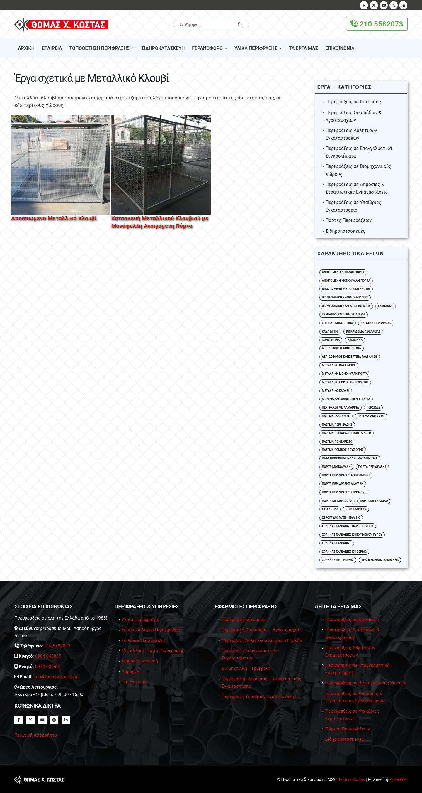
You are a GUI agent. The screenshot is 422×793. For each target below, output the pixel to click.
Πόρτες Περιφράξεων (349, 220)
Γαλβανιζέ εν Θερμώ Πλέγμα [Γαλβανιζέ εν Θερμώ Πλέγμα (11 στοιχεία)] (343, 314)
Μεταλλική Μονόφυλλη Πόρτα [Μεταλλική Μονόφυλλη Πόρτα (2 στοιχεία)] (345, 373)
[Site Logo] (61, 25)
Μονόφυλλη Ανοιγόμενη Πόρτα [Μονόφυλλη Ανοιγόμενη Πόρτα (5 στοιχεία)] (346, 399)
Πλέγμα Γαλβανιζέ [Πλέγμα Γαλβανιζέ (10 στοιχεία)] (336, 416)
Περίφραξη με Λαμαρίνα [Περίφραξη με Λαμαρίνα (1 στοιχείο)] (340, 407)
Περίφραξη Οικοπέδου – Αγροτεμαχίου (262, 629)
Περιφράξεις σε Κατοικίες (353, 101)
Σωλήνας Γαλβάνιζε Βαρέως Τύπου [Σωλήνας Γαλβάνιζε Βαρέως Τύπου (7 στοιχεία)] (347, 526)
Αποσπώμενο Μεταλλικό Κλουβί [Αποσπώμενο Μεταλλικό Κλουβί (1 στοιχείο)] (346, 289)
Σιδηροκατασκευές (345, 231)
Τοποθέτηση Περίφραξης (99, 48)
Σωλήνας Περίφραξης (144, 640)
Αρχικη (26, 48)
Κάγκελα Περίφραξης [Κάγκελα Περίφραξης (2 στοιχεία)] (376, 323)
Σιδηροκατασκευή (163, 48)
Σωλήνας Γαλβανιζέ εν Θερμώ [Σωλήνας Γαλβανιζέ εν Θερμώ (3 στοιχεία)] (344, 551)
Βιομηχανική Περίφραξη (246, 668)
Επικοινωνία (340, 48)
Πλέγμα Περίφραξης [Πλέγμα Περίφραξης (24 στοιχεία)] (337, 424)
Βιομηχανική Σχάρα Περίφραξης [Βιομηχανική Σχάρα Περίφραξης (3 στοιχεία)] (346, 306)
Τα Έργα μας (303, 48)
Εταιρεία (52, 48)
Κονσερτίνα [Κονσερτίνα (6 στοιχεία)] (331, 340)
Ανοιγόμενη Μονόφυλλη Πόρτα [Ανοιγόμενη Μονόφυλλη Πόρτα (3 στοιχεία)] (346, 280)
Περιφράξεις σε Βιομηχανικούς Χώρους (366, 683)
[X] (374, 5)
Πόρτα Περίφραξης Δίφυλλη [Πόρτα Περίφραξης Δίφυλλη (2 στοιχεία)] (343, 483)
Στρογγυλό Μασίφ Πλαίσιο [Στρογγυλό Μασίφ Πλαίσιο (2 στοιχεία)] (341, 517)
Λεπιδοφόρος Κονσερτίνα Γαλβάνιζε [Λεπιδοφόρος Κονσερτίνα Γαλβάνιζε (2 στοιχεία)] (349, 356)
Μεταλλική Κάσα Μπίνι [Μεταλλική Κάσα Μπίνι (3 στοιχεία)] (339, 365)
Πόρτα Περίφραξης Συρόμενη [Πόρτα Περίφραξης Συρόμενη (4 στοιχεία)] (344, 492)
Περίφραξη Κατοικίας (244, 619)
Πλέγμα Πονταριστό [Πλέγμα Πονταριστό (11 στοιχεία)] (337, 441)
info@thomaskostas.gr (56, 676)
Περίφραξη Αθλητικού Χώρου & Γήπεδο (262, 640)
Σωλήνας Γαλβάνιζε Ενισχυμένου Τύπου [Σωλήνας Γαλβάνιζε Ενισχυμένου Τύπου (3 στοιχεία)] (352, 534)
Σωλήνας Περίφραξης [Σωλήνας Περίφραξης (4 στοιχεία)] (338, 559)
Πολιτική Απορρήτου (35, 735)
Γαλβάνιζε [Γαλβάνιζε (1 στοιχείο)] (386, 306)
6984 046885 (48, 656)
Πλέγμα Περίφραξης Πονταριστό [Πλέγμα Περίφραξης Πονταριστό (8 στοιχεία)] (346, 433)
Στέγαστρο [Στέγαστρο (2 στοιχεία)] (330, 509)
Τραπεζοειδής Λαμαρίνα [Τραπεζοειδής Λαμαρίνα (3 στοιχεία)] (380, 559)
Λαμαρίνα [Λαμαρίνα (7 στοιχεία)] (355, 340)
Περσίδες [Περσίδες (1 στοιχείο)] (373, 407)
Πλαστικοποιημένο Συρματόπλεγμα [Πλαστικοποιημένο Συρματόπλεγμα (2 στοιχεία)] (350, 458)
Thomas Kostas (351, 779)
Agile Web (399, 779)
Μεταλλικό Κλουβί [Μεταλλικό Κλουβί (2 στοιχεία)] (335, 390)
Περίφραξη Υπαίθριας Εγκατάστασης (259, 696)
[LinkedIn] (403, 5)
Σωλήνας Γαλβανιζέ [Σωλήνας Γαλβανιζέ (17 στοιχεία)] (336, 543)
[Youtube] (384, 5)
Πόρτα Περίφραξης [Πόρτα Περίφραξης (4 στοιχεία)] (372, 466)
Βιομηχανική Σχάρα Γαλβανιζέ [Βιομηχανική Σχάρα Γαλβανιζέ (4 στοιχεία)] (345, 297)
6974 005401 (48, 666)
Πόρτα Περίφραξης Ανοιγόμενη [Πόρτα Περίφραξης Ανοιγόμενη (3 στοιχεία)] (346, 475)
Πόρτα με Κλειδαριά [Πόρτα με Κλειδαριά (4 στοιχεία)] (337, 500)
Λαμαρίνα (131, 671)
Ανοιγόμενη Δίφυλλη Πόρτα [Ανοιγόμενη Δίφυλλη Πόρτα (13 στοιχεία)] (343, 272)
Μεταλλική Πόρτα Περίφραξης (153, 650)
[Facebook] (364, 5)
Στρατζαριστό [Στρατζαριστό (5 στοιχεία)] (356, 509)
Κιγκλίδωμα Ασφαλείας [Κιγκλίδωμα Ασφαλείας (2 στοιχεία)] (363, 331)
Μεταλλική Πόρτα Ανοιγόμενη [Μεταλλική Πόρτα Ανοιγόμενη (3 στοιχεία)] (345, 382)
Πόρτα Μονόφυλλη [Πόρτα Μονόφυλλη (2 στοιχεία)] (336, 466)
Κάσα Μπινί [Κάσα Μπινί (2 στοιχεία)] (330, 331)
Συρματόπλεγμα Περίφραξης (151, 629)
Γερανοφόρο (207, 48)
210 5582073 (376, 24)
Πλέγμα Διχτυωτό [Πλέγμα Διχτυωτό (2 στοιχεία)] (371, 416)
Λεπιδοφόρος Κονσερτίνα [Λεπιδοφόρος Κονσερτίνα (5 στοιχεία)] (341, 348)
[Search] (240, 25)
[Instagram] (393, 5)
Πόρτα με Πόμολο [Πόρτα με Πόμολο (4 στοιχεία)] (374, 500)
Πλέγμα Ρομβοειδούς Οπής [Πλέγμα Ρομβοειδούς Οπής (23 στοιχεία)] (343, 449)
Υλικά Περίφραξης (255, 48)
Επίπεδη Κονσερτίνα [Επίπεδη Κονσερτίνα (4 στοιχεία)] (337, 323)
